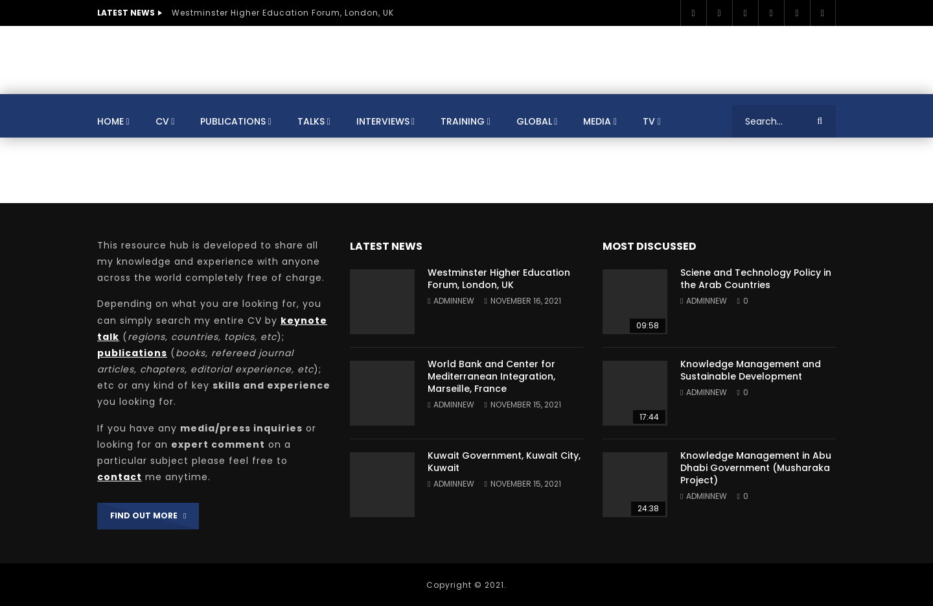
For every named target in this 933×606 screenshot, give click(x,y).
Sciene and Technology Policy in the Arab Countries (755, 278)
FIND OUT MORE (148, 515)
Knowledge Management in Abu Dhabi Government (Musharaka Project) (755, 468)
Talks (311, 121)
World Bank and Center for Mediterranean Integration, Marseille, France (491, 376)
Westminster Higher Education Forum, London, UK (283, 12)
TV (649, 121)
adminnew (453, 300)
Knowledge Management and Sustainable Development (750, 370)
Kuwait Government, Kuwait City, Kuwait (504, 461)
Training (463, 121)
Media (597, 121)
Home (110, 121)
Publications (233, 121)
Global (534, 121)
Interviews (382, 121)
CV (162, 121)
